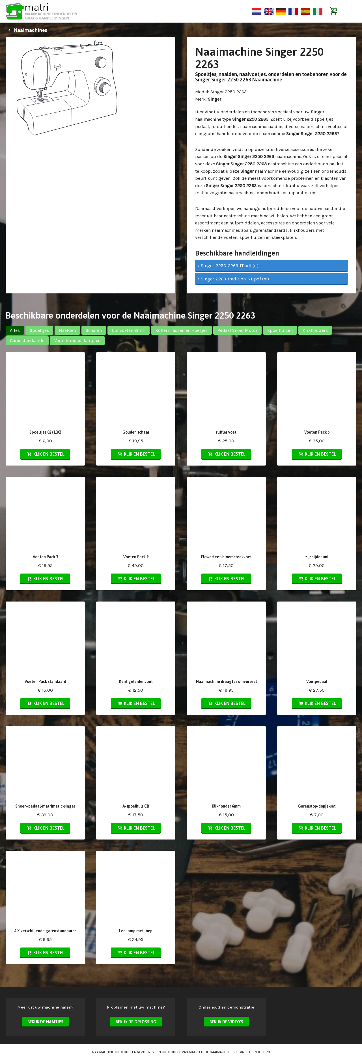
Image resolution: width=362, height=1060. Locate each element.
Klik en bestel (45, 454)
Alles (15, 330)
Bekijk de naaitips (45, 1022)
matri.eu (196, 1052)
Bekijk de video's (226, 1022)
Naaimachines (26, 30)
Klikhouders (315, 330)
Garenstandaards (27, 340)
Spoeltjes (39, 330)
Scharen (94, 330)
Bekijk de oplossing (136, 1022)
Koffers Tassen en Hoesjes (181, 330)
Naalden (67, 330)
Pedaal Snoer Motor (237, 330)
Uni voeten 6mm (128, 330)
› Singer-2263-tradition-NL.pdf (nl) (233, 279)
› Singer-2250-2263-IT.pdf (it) (228, 265)
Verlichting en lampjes (77, 340)
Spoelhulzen (280, 330)
